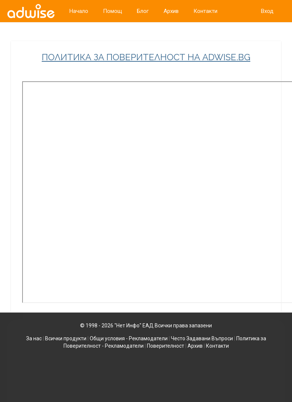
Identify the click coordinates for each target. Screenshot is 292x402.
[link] (31, 11)
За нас (34, 338)
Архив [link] (171, 11)
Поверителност (165, 346)
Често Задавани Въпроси (202, 338)
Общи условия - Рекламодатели (129, 338)
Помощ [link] (112, 11)
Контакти (217, 346)
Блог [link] (143, 11)
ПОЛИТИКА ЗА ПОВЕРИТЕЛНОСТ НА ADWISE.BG (146, 57)
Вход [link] (267, 11)
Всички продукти (65, 338)
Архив (195, 346)
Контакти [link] (205, 11)
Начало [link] (78, 11)
